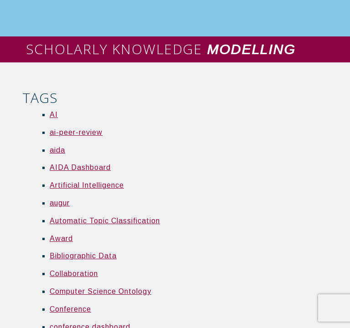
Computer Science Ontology (100, 291)
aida (57, 150)
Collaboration (74, 273)
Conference (70, 309)
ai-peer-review (76, 132)
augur (60, 203)
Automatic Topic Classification (105, 221)
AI (54, 114)
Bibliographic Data (83, 256)
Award (61, 238)
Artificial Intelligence (87, 185)
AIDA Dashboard (80, 167)
